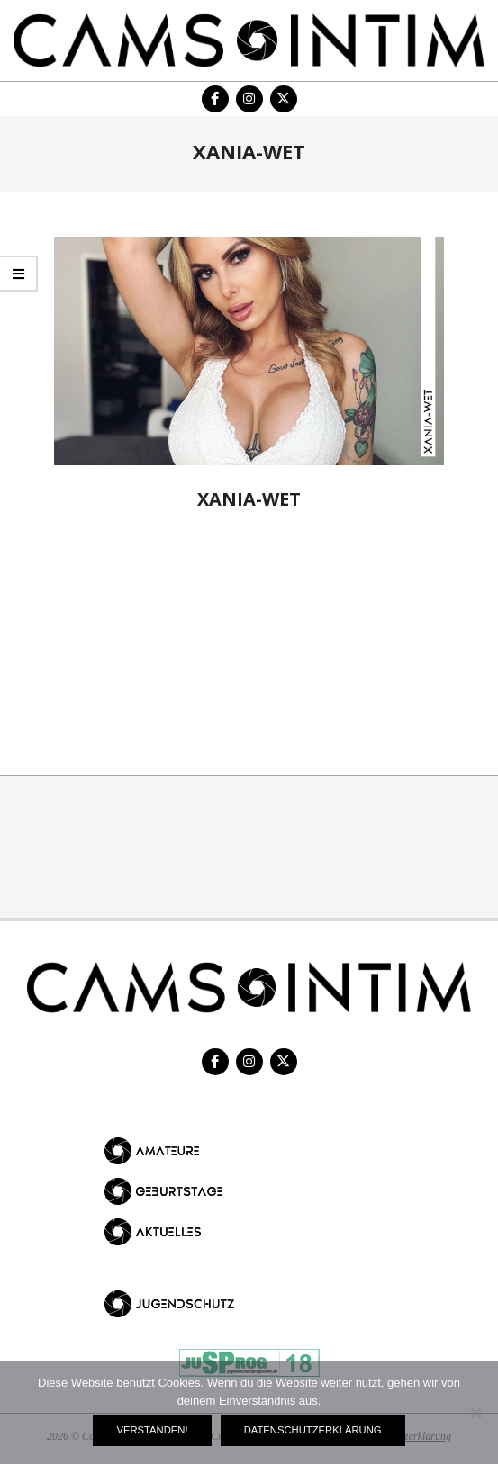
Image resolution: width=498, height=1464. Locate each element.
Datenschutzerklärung (313, 1429)
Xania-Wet (249, 499)
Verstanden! (151, 1429)
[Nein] (475, 1413)
